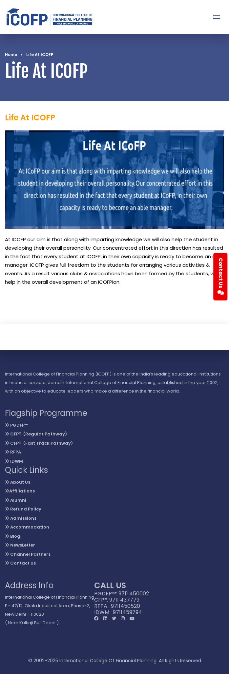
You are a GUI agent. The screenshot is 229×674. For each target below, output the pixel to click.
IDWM (14, 461)
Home (11, 54)
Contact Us (20, 563)
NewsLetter (20, 545)
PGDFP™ (16, 425)
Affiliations (20, 491)
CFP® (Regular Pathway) (36, 434)
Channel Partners (28, 554)
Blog (12, 536)
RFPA (13, 452)
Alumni (15, 500)
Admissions (20, 518)
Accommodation (27, 527)
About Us (17, 482)
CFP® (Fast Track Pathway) (39, 443)
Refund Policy (23, 509)
